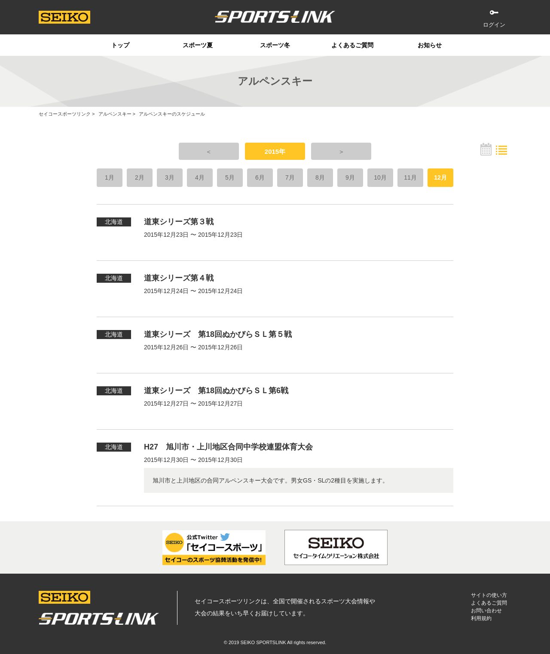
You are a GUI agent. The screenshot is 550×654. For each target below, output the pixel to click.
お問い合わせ (486, 611)
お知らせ (430, 45)
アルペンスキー (114, 113)
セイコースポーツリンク (65, 113)
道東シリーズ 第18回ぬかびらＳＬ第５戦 (218, 334)
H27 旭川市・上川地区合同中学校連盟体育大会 (228, 447)
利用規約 (481, 618)
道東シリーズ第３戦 (179, 221)
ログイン (494, 24)
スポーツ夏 (198, 45)
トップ (120, 45)
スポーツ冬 (275, 45)
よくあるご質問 (352, 45)
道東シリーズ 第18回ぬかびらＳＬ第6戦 (216, 390)
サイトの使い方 (489, 595)
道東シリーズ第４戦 (179, 278)
